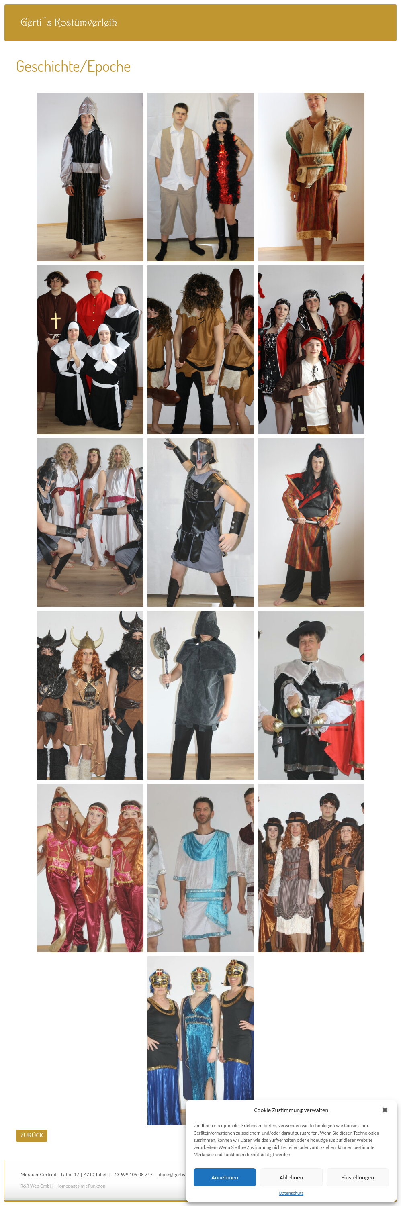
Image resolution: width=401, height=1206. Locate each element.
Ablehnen (291, 1177)
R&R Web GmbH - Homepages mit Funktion (62, 1186)
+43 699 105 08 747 (131, 1174)
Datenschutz (291, 1193)
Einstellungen (358, 1177)
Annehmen (224, 1177)
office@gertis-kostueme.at (185, 1174)
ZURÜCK (31, 1135)
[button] (385, 1110)
